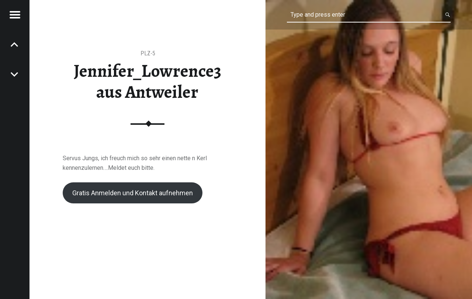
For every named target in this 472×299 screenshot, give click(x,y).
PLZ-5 (147, 53)
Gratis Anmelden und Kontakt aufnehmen (132, 193)
